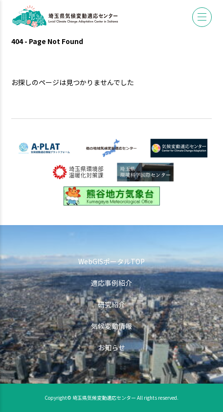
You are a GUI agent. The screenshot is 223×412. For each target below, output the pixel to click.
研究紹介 (111, 304)
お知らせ (111, 347)
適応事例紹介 (111, 283)
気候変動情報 (111, 326)
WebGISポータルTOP (111, 261)
